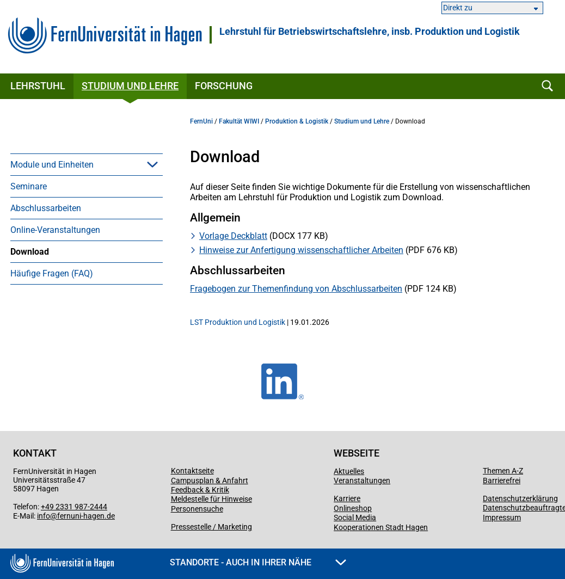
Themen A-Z (503, 470)
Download (29, 252)
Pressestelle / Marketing (211, 526)
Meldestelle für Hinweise (211, 499)
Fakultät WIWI (239, 121)
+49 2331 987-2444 (74, 506)
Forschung (224, 85)
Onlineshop (353, 508)
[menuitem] (86, 164)
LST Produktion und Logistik (237, 322)
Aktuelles (349, 471)
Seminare (28, 186)
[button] (152, 164)
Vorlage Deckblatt (233, 236)
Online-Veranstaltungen (55, 230)
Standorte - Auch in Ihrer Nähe (258, 562)
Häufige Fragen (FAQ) (51, 273)
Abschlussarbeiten (45, 208)
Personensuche (197, 508)
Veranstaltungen (362, 480)
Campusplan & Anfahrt (209, 480)
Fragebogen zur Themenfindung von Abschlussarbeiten (296, 289)
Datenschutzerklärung (520, 498)
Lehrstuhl (37, 85)
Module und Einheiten (52, 164)
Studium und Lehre (130, 85)
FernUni (201, 121)
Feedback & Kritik (200, 489)
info (43, 516)
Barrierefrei (501, 480)
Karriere (347, 498)
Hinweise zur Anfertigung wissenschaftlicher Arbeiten (301, 250)
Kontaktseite (192, 470)
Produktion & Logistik (296, 121)
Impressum (502, 517)
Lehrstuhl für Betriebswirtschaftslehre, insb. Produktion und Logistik (369, 31)
